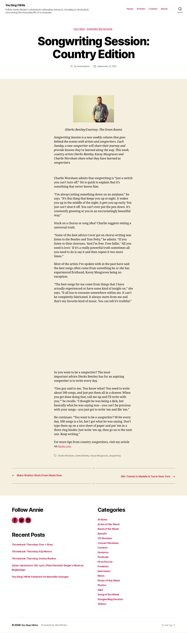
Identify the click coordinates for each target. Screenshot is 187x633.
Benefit (102, 533)
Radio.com (65, 447)
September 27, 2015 (107, 67)
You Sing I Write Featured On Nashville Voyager (44, 577)
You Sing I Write (16, 5)
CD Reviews (106, 538)
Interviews (105, 571)
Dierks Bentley (83, 456)
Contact (153, 8)
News (101, 576)
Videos (102, 604)
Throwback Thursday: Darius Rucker (37, 558)
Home (130, 8)
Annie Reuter (82, 67)
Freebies (104, 566)
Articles (141, 8)
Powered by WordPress (56, 625)
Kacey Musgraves (100, 456)
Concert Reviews (109, 543)
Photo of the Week (110, 580)
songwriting (116, 456)
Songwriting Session (100, 30)
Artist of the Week (110, 524)
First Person (106, 562)
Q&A (101, 590)
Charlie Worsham (66, 456)
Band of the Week (110, 529)
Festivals (104, 557)
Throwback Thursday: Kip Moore (34, 551)
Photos (102, 585)
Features (79, 30)
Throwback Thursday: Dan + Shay (35, 544)
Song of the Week (110, 594)
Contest (103, 548)
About (164, 8)
